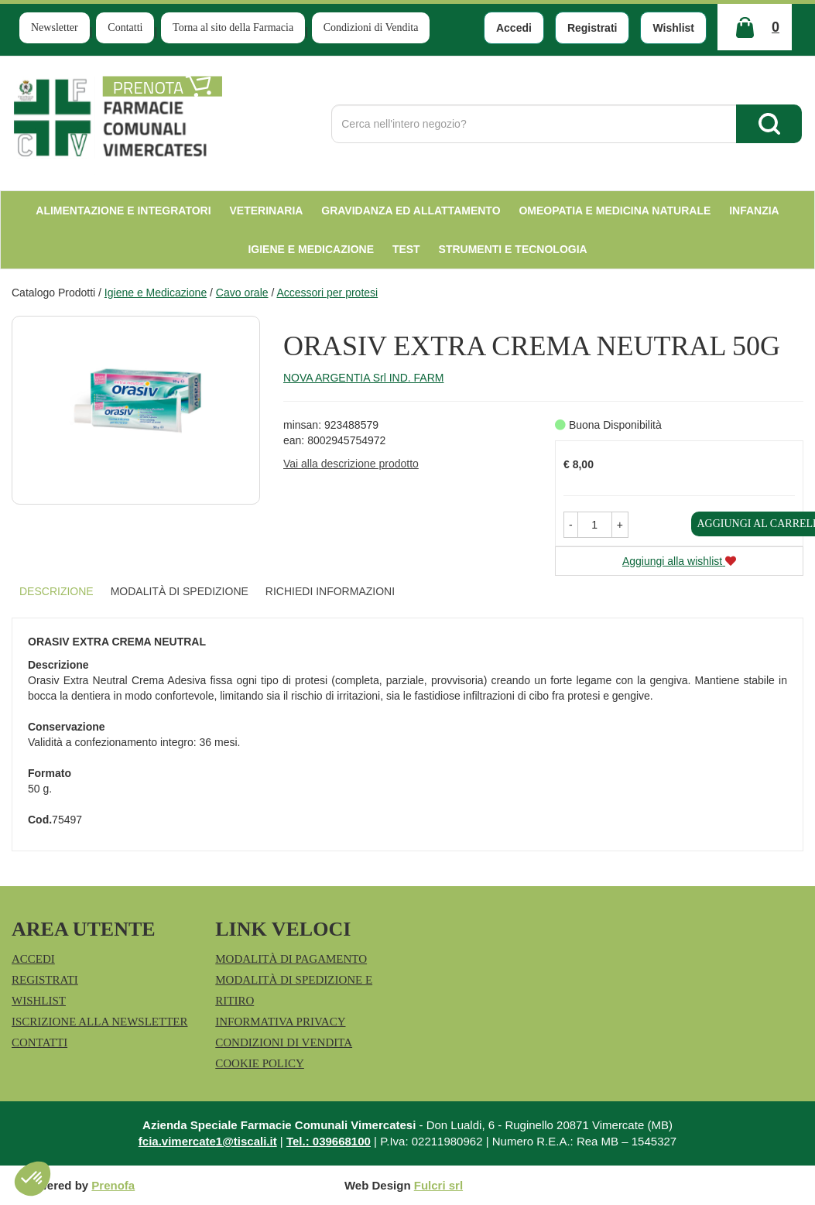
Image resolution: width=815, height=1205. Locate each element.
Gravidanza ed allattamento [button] (410, 210)
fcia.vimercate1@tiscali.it (208, 1141)
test (406, 249)
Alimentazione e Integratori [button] (123, 210)
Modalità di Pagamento (291, 959)
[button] (570, 525)
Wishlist (673, 28)
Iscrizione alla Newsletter (99, 1021)
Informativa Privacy (280, 1021)
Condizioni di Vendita (371, 27)
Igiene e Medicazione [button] (311, 249)
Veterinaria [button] (266, 210)
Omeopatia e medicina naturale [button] (615, 210)
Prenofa (113, 1185)
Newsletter (54, 27)
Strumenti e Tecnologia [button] (513, 249)
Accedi (514, 28)
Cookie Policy (259, 1063)
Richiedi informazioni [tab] (330, 591)
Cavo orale (242, 292)
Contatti (125, 27)
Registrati (592, 28)
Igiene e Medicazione (155, 292)
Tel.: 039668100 (328, 1141)
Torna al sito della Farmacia (233, 27)
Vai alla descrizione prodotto (351, 463)
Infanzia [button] (754, 210)
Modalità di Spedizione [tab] (179, 591)
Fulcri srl (438, 1185)
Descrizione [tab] (56, 591)
